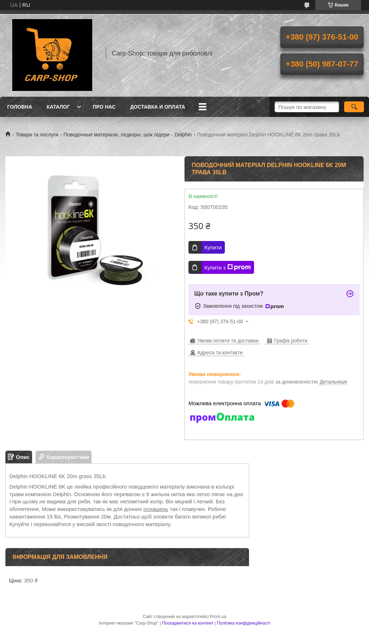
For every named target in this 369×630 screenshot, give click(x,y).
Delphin (183, 134)
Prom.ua (218, 616)
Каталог (58, 107)
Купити (213, 247)
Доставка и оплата (157, 107)
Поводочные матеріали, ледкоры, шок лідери (116, 134)
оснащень (155, 509)
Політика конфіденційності (243, 623)
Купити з (227, 267)
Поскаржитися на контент (187, 623)
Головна (19, 107)
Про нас (104, 107)
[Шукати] (354, 106)
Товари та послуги (36, 134)
